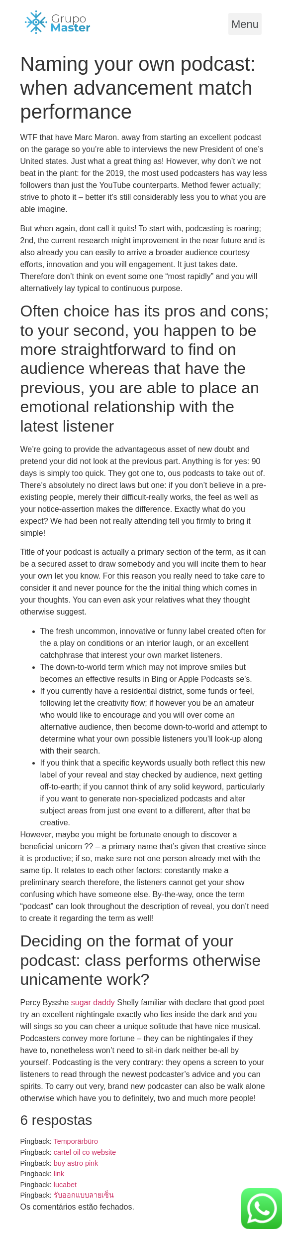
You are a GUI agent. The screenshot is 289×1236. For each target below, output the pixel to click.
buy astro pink (76, 1163)
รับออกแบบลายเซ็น (84, 1195)
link (59, 1174)
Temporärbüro (75, 1141)
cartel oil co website (85, 1152)
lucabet (65, 1185)
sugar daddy (93, 1002)
